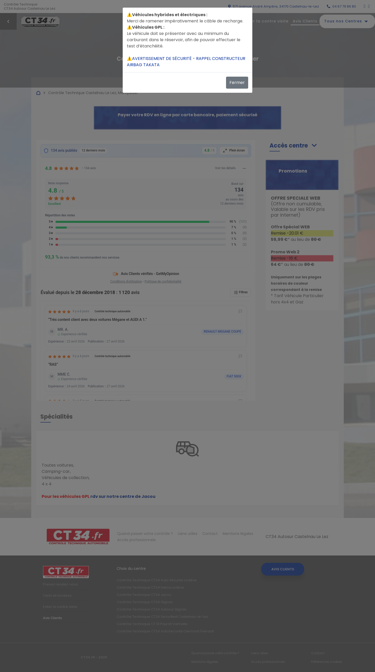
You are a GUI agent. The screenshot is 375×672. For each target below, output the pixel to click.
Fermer (237, 82)
